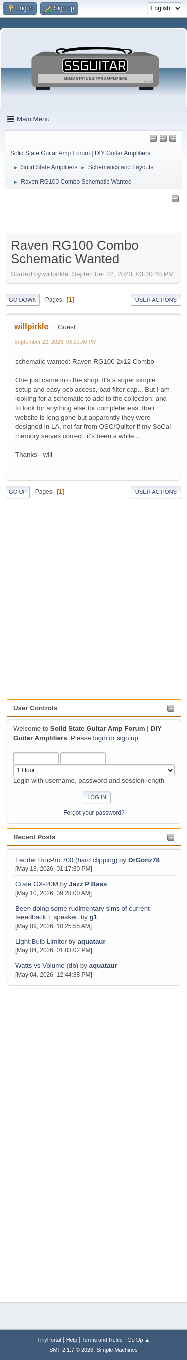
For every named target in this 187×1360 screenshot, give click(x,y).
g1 (94, 917)
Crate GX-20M (36, 884)
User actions (156, 300)
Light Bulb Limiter (41, 941)
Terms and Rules (102, 1340)
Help (71, 1340)
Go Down (23, 300)
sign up (127, 738)
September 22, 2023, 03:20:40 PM (55, 342)
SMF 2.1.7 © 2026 (71, 1350)
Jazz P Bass (88, 884)
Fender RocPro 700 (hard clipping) (66, 860)
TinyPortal (49, 1340)
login (100, 738)
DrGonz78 (144, 860)
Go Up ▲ (138, 1340)
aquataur (91, 941)
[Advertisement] (47, 1138)
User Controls (35, 708)
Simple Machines (117, 1350)
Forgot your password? (94, 812)
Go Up (18, 492)
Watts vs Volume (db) (46, 965)
